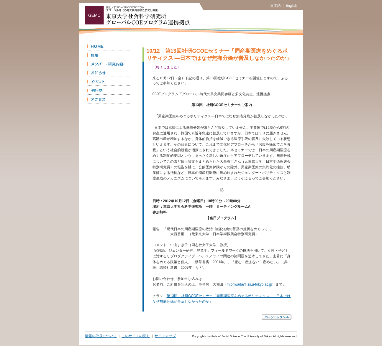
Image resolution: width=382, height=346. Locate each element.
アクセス (109, 99)
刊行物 (109, 90)
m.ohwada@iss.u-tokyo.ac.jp (249, 285)
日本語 (275, 6)
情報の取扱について (101, 337)
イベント (109, 81)
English (291, 6)
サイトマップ (165, 337)
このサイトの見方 (136, 337)
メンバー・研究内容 (109, 63)
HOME (109, 46)
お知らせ (109, 72)
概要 (109, 54)
